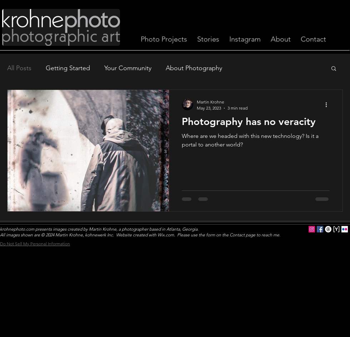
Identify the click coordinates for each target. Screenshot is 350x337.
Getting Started (68, 68)
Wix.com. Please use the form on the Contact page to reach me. (219, 234)
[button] (333, 69)
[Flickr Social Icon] (344, 229)
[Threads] (328, 229)
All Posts (19, 68)
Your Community (127, 68)
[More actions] (328, 104)
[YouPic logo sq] (336, 229)
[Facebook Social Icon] (320, 229)
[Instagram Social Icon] (312, 229)
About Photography (194, 68)
